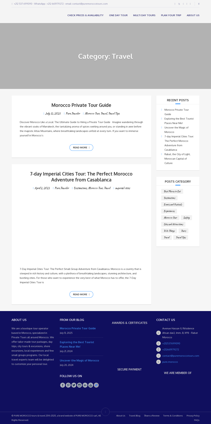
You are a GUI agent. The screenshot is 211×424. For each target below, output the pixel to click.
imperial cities (122, 188)
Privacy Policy (193, 415)
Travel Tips (114, 113)
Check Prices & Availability (85, 15)
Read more (81, 147)
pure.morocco (170, 361)
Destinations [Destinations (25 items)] (169, 198)
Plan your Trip (171, 15)
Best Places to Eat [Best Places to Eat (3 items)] (172, 191)
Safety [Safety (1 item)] (186, 217)
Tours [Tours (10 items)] (183, 231)
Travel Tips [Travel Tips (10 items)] (181, 237)
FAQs (196, 420)
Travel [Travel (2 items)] (166, 237)
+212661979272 (170, 349)
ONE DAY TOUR (118, 15)
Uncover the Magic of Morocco (79, 360)
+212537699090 (171, 343)
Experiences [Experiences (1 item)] (169, 211)
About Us (193, 15)
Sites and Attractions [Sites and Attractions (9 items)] (173, 224)
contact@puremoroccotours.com (180, 355)
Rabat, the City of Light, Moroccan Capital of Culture (177, 159)
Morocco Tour (92, 113)
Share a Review (151, 415)
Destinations (80, 188)
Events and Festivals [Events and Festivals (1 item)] (173, 204)
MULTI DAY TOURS (144, 15)
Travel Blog (134, 415)
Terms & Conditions (173, 415)
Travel (104, 113)
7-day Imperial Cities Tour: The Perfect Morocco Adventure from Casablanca (81, 177)
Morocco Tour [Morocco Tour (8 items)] (170, 217)
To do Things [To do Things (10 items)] (169, 231)
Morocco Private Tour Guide (81, 105)
